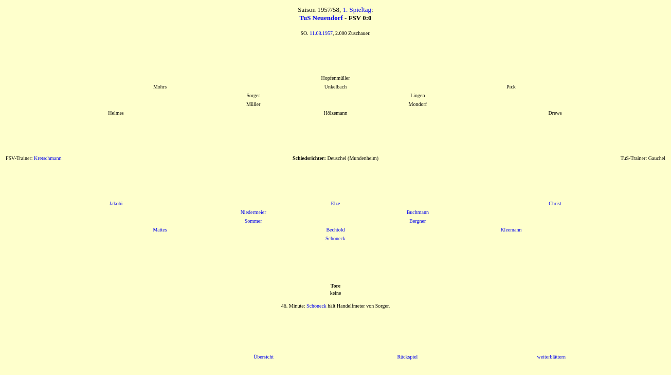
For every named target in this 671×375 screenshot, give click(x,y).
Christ (555, 203)
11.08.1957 (321, 33)
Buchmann (418, 212)
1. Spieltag (356, 9)
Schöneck (335, 238)
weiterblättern (551, 357)
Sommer (253, 221)
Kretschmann (47, 158)
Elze (335, 203)
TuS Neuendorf (320, 18)
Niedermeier (253, 212)
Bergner (417, 221)
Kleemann (510, 230)
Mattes (160, 230)
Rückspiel (407, 357)
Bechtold (335, 230)
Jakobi (115, 203)
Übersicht (263, 357)
